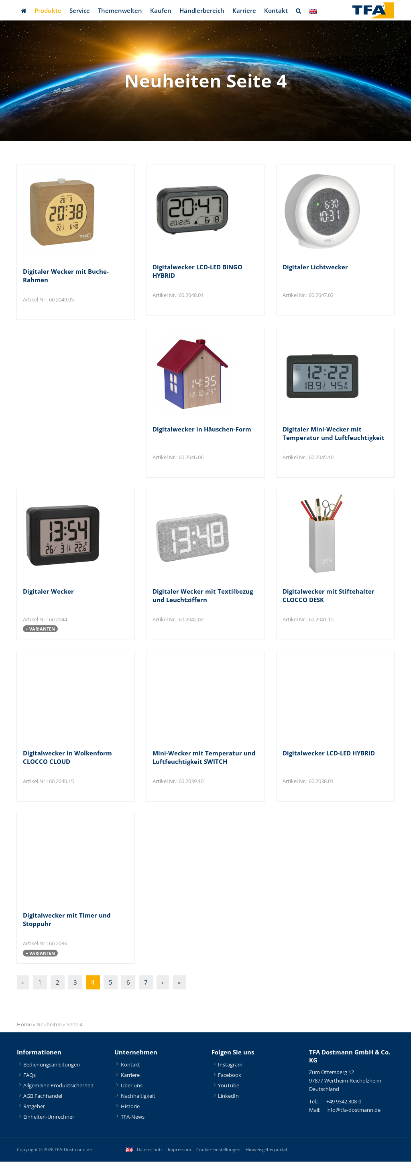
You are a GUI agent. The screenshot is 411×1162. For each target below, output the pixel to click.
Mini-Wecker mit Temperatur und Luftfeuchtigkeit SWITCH (204, 757)
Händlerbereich (201, 10)
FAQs (29, 1075)
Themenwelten (120, 10)
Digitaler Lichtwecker (315, 267)
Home (24, 1024)
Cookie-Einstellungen (218, 1150)
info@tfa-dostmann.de (353, 1110)
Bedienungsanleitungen (51, 1064)
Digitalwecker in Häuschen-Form (202, 429)
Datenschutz (150, 1150)
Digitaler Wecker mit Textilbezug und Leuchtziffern (203, 595)
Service (79, 10)
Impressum (179, 1150)
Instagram (230, 1064)
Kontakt (276, 10)
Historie (130, 1106)
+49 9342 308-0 (343, 1101)
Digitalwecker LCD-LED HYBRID (329, 753)
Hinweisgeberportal (266, 1150)
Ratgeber (34, 1106)
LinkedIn (228, 1096)
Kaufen (160, 10)
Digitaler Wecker (48, 591)
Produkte (48, 10)
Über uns (131, 1085)
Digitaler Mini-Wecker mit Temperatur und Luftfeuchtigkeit (334, 433)
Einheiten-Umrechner (48, 1117)
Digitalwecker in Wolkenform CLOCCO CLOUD (67, 757)
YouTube (228, 1085)
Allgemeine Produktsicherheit (58, 1085)
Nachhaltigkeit (138, 1096)
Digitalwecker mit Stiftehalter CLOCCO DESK (328, 595)
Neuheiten (49, 1024)
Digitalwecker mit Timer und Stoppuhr (67, 920)
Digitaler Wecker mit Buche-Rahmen (66, 275)
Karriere (244, 10)
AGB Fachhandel (42, 1096)
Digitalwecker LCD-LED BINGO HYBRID (197, 271)
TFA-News (132, 1117)
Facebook (229, 1075)
